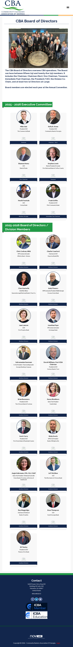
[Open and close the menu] (47, 7)
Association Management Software (36, 637)
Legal (58, 643)
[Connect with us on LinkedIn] (36, 599)
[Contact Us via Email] (40, 599)
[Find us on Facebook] (32, 599)
